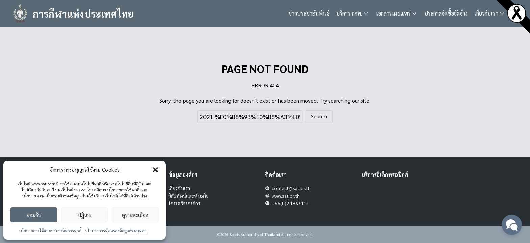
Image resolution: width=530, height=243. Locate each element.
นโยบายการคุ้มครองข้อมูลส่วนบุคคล (116, 230)
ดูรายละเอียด (135, 215)
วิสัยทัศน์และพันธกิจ (189, 196)
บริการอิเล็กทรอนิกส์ (384, 174)
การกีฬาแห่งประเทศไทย (85, 13)
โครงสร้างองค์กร (184, 203)
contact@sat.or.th (291, 188)
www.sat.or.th (286, 196)
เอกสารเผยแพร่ (393, 13)
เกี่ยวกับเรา (486, 13)
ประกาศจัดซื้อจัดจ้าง (445, 13)
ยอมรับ (34, 215)
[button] (155, 169)
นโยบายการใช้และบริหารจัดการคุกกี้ (50, 230)
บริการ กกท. (349, 13)
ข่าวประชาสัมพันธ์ (309, 13)
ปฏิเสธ (84, 215)
